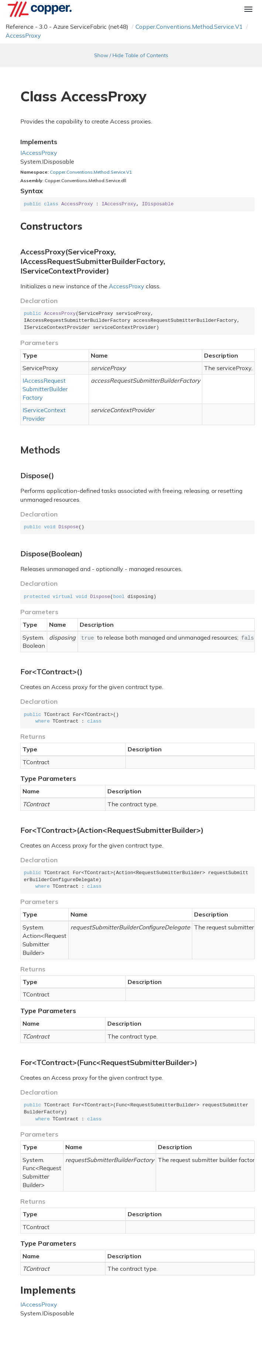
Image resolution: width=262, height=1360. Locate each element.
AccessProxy (23, 35)
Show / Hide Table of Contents (131, 55)
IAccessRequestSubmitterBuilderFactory (45, 389)
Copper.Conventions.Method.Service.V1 (189, 26)
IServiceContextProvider (44, 414)
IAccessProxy (38, 152)
